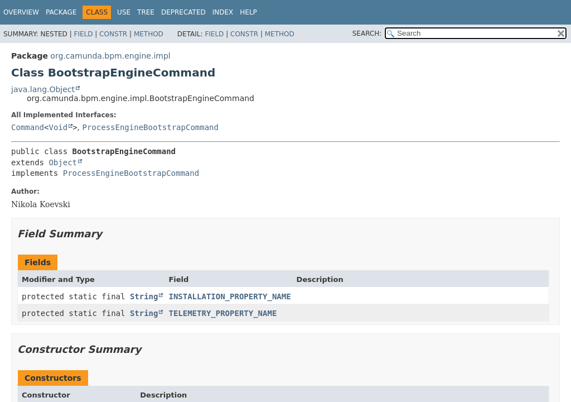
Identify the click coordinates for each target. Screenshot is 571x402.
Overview (21, 12)
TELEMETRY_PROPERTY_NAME (222, 313)
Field (83, 34)
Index (223, 12)
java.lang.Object (43, 89)
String (144, 296)
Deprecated (183, 12)
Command (27, 127)
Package (61, 12)
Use (123, 12)
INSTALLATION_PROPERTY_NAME (229, 296)
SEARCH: (367, 33)
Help (248, 12)
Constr (113, 34)
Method (148, 34)
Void (58, 127)
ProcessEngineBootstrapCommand (151, 127)
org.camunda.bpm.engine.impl (110, 55)
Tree (145, 12)
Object (63, 162)
